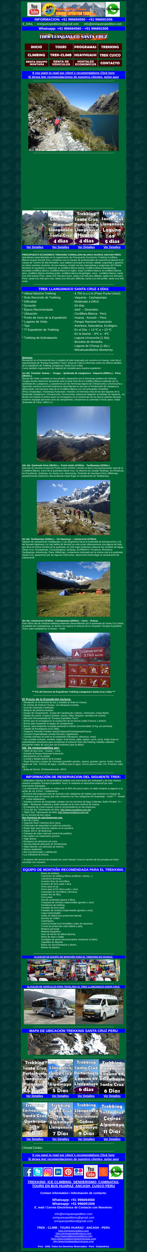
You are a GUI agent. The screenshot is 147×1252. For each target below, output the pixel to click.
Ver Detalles (34, 247)
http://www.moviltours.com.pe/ (73, 812)
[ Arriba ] (38, 1147)
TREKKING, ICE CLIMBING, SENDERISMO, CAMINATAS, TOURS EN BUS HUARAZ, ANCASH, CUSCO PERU (73, 1184)
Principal (28, 1147)
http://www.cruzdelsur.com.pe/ (75, 809)
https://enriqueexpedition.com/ (73, 1230)
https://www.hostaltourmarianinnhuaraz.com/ (73, 1238)
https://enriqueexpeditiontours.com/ (73, 1233)
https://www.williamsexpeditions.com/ (73, 1236)
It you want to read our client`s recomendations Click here (73, 73)
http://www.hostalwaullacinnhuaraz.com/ (73, 1241)
